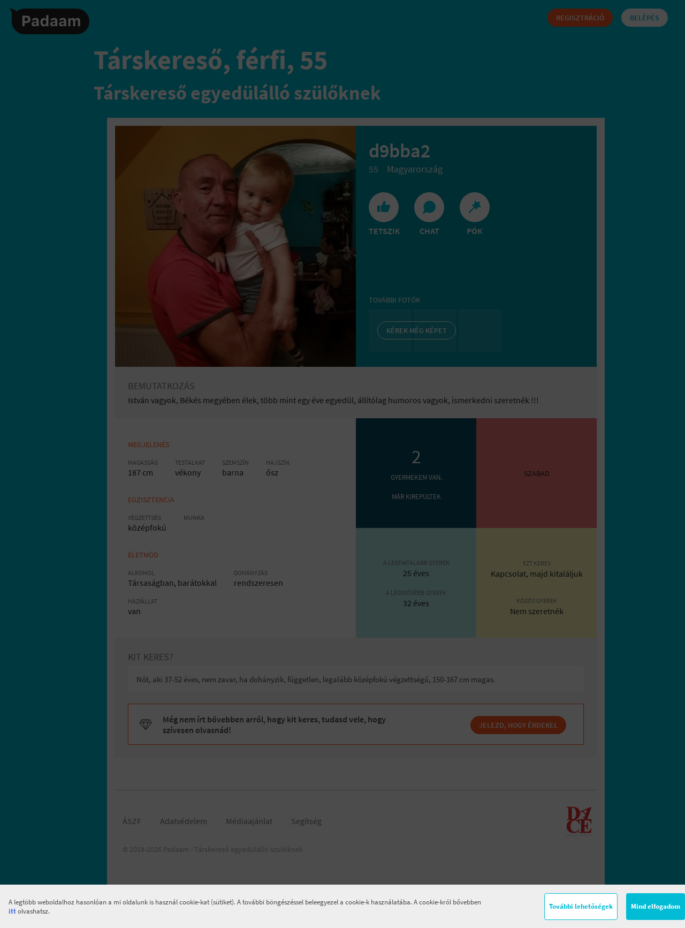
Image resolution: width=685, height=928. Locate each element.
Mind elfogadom (655, 906)
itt (12, 911)
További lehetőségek (581, 906)
